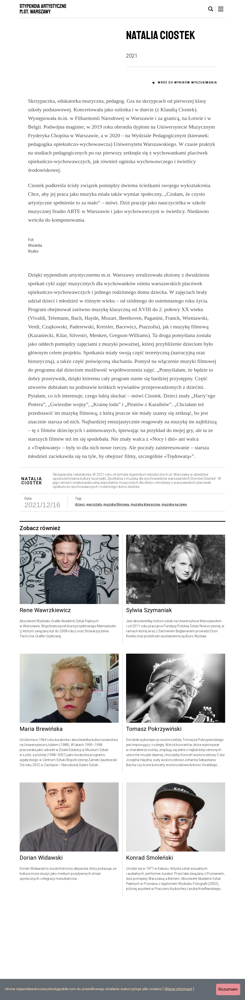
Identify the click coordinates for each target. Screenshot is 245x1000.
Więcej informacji (178, 989)
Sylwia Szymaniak (149, 704)
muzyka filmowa (116, 598)
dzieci (80, 598)
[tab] (211, 9)
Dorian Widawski (41, 952)
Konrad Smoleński (149, 952)
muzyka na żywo (174, 598)
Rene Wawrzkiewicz (45, 704)
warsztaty (94, 598)
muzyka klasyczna (145, 598)
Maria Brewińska (41, 823)
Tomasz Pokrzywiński (154, 823)
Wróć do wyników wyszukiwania (187, 82)
